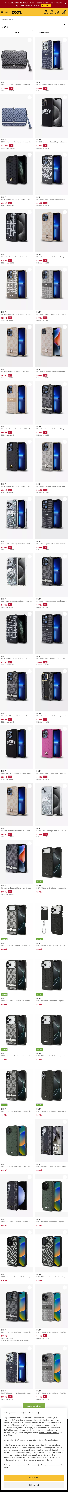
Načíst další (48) (34, 1406)
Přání (51, 12)
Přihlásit (57, 12)
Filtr (17, 32)
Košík (64, 11)
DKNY (3, 82)
